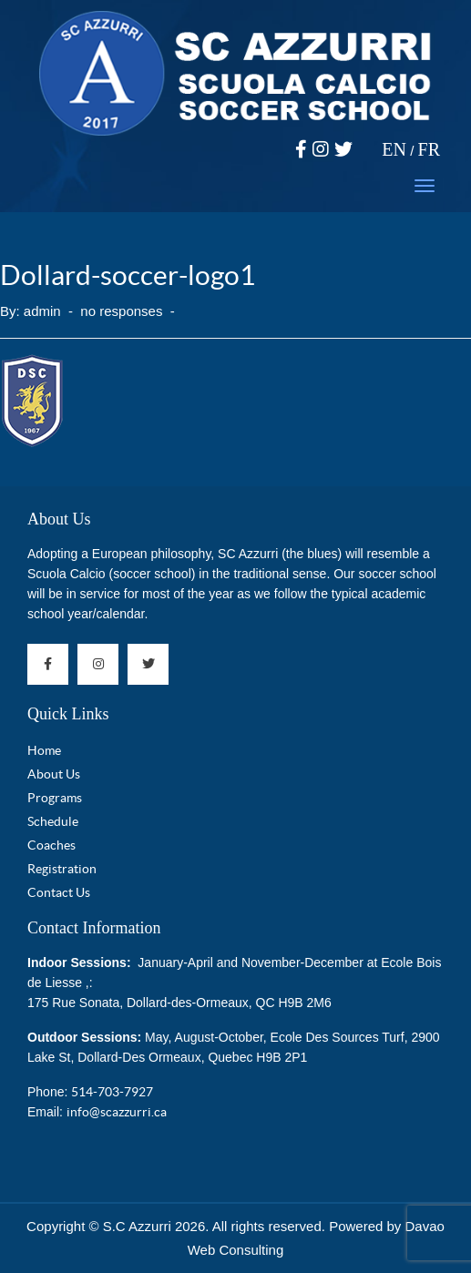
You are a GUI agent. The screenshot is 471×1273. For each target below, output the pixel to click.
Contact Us (58, 892)
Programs (54, 797)
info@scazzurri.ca (117, 1112)
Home (44, 750)
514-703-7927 (112, 1092)
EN (394, 149)
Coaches (51, 845)
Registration (62, 868)
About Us (59, 519)
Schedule (52, 821)
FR (429, 149)
